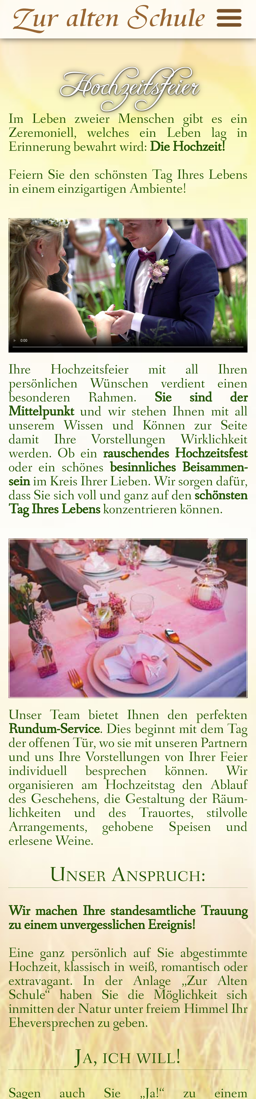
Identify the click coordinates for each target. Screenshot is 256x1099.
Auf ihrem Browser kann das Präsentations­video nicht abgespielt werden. (128, 285)
